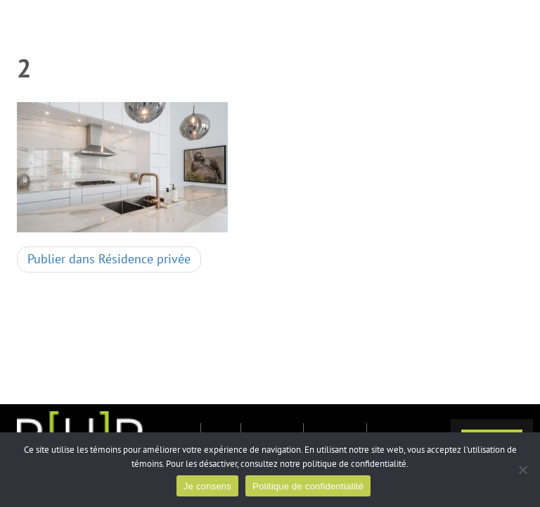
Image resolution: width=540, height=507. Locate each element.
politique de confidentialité (354, 464)
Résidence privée (109, 259)
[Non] (522, 470)
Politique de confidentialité (308, 486)
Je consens (207, 486)
